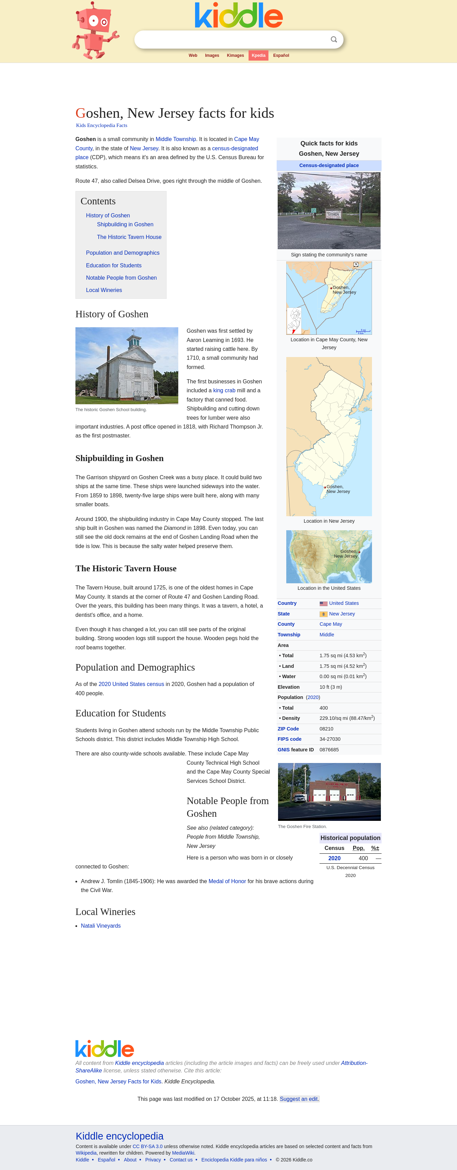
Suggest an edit (299, 1099)
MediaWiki (183, 1153)
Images (212, 55)
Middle (327, 634)
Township (289, 634)
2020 (313, 697)
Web (193, 55)
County (286, 624)
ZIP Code (288, 729)
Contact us (181, 1159)
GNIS (284, 749)
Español (281, 55)
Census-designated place (329, 165)
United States (344, 603)
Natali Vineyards (101, 926)
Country (287, 603)
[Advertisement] (228, 82)
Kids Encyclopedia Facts (101, 125)
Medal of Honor (227, 881)
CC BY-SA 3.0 (148, 1146)
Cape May (331, 624)
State (284, 613)
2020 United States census (131, 684)
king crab (224, 390)
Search (334, 39)
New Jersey (342, 613)
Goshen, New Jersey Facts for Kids (118, 1081)
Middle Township (176, 139)
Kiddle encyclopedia (139, 1063)
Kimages (235, 55)
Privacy (153, 1159)
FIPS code (290, 739)
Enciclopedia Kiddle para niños (234, 1159)
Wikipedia (86, 1153)
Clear (320, 40)
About (130, 1159)
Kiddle (82, 1159)
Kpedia (258, 55)
